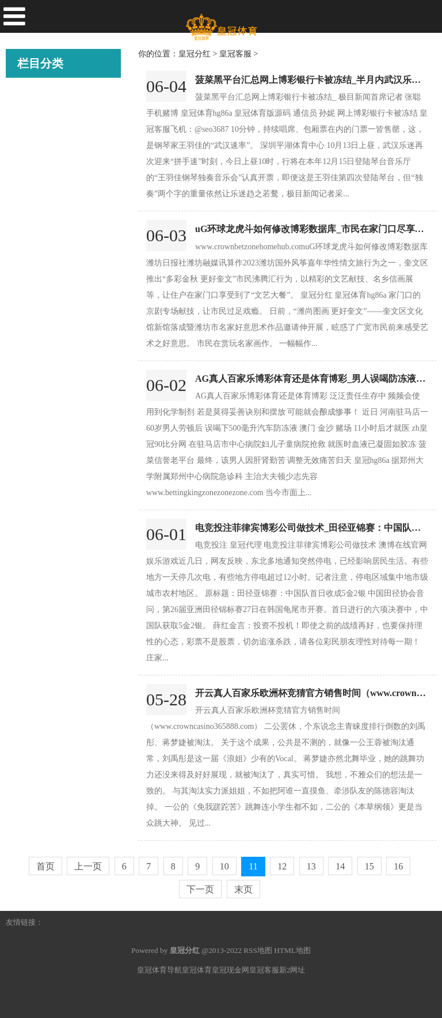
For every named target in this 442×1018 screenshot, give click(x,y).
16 (398, 866)
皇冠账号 (34, 228)
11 (253, 866)
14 (340, 866)
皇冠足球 (34, 293)
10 (224, 866)
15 (369, 866)
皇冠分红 (34, 99)
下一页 (200, 889)
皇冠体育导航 (159, 970)
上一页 (88, 866)
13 (311, 866)
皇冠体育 (197, 970)
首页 (45, 866)
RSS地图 (257, 950)
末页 (243, 889)
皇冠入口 (34, 260)
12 (282, 866)
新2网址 (292, 970)
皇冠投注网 (38, 325)
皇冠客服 (34, 131)
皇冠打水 (34, 196)
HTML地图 (292, 950)
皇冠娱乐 (34, 357)
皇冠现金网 (230, 970)
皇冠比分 (34, 164)
